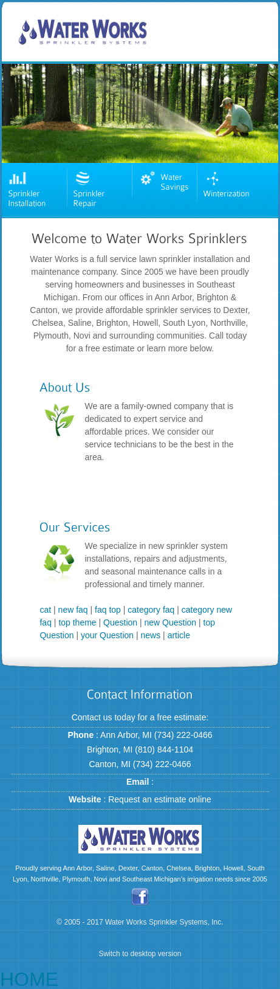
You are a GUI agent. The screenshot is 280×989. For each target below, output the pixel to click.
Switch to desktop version (139, 953)
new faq (73, 610)
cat (45, 610)
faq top (108, 610)
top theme (77, 622)
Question (120, 622)
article (179, 635)
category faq (151, 610)
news (151, 635)
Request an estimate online (159, 799)
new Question (171, 622)
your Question (107, 635)
